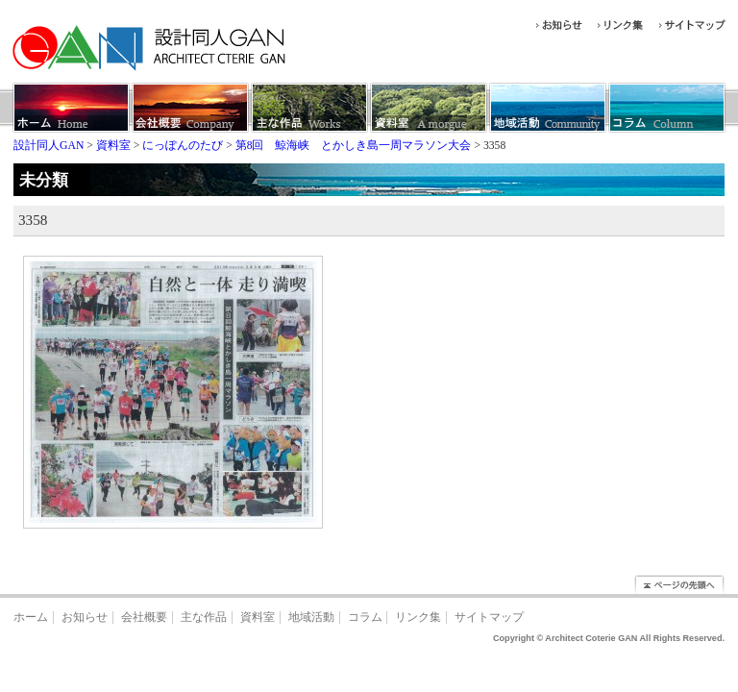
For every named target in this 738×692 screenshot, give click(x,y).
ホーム (30, 617)
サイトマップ (489, 617)
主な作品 (204, 617)
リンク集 (418, 617)
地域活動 (311, 617)
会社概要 (144, 617)
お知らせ (85, 617)
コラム (365, 617)
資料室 (257, 617)
